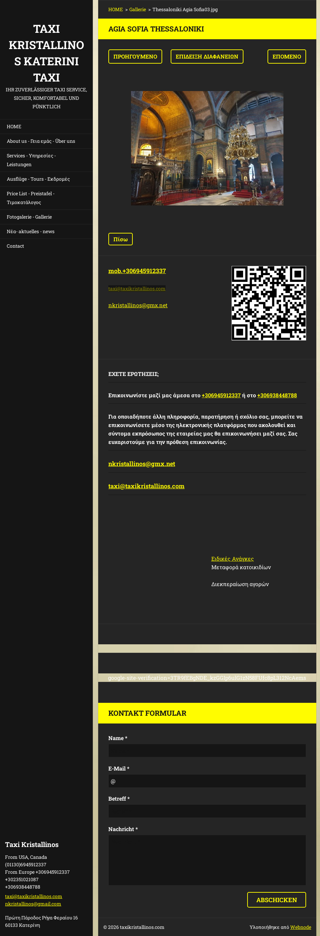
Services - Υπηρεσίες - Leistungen (31, 160)
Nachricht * (123, 828)
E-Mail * (118, 768)
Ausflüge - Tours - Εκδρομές (38, 179)
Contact (15, 246)
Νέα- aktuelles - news (31, 231)
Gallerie (137, 9)
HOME (14, 126)
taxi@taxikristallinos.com (146, 486)
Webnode (300, 927)
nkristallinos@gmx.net (138, 305)
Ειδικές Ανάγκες (232, 558)
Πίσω (120, 239)
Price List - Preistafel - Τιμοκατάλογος (31, 197)
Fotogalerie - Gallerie (29, 217)
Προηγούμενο (135, 56)
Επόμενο (287, 56)
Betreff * (119, 798)
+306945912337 (221, 395)
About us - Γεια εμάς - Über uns (41, 141)
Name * (117, 737)
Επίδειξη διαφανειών (207, 56)
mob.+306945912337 (137, 271)
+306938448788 (277, 395)
